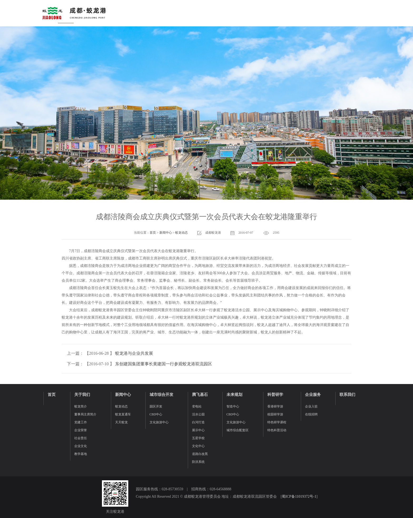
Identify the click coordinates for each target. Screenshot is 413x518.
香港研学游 (275, 406)
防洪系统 (198, 462)
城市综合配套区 (238, 430)
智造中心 (233, 406)
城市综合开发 (161, 394)
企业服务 (313, 394)
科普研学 (275, 394)
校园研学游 (275, 414)
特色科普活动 (276, 430)
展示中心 (198, 430)
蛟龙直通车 (123, 414)
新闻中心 (165, 232)
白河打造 (198, 422)
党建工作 (80, 422)
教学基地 (80, 454)
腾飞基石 (200, 394)
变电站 (196, 406)
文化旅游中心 (159, 422)
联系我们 (347, 394)
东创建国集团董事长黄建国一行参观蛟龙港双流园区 (163, 364)
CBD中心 (156, 414)
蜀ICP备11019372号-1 (299, 496)
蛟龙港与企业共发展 (134, 353)
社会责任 (80, 438)
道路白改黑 (200, 454)
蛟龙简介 (80, 406)
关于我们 (82, 394)
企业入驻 (311, 406)
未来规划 (234, 394)
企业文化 (80, 446)
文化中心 (198, 446)
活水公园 (198, 414)
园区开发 (156, 406)
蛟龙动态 (181, 232)
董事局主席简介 (85, 414)
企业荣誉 (80, 430)
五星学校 (198, 438)
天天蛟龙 (121, 422)
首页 (153, 232)
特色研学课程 (276, 422)
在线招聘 (311, 414)
